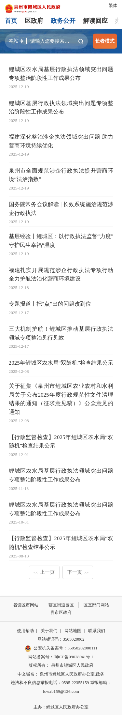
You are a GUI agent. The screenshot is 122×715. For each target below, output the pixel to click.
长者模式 (105, 41)
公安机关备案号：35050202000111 (61, 648)
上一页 (44, 572)
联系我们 (96, 630)
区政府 (34, 20)
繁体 (113, 5)
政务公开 (63, 20)
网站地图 (72, 630)
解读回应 (95, 20)
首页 (11, 20)
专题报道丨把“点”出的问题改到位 (50, 304)
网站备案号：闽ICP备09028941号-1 (61, 656)
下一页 (77, 572)
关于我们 (49, 630)
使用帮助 (25, 630)
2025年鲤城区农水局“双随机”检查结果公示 (61, 363)
